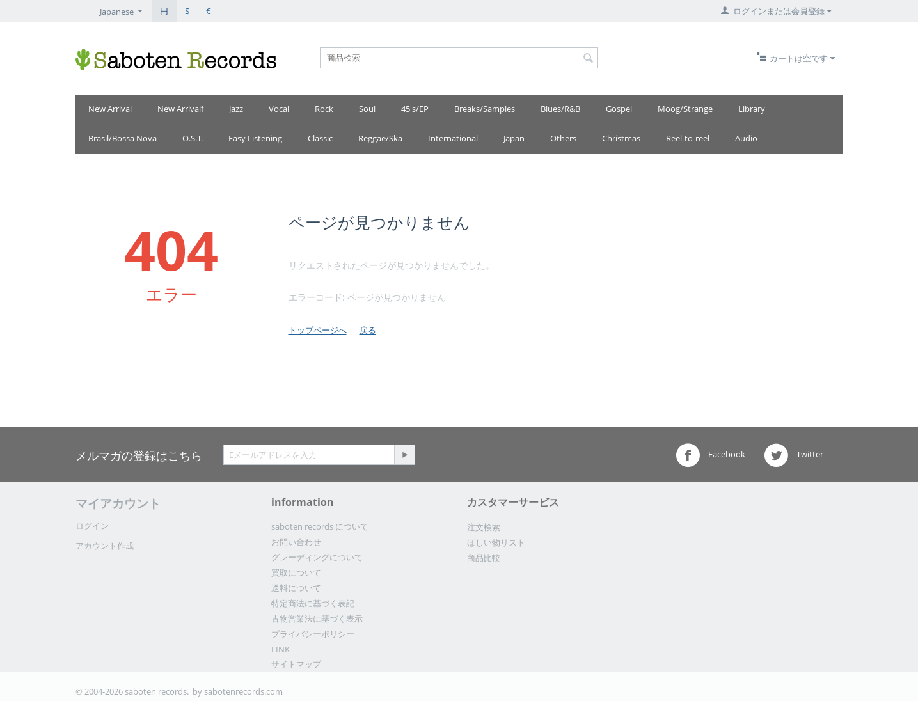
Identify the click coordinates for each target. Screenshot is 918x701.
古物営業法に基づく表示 (317, 618)
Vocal (279, 108)
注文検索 (483, 527)
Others (563, 138)
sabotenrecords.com (243, 691)
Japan (514, 138)
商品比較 (483, 557)
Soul (367, 108)
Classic (320, 138)
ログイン (92, 526)
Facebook (710, 455)
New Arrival (110, 108)
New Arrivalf (180, 108)
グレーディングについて (317, 557)
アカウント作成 (104, 545)
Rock (324, 108)
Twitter (793, 455)
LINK (280, 649)
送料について (296, 588)
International (453, 138)
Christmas (621, 138)
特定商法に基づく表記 (312, 603)
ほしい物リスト (496, 542)
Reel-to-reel (687, 138)
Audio (746, 138)
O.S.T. (192, 138)
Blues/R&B (560, 108)
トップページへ (318, 330)
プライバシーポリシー (312, 634)
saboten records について (319, 526)
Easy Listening (255, 138)
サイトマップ (296, 664)
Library (751, 108)
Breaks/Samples (484, 108)
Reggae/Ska (380, 138)
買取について (296, 572)
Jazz (236, 108)
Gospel (619, 108)
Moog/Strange (685, 108)
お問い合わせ (296, 541)
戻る (368, 330)
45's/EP (415, 108)
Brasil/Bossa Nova (122, 138)
